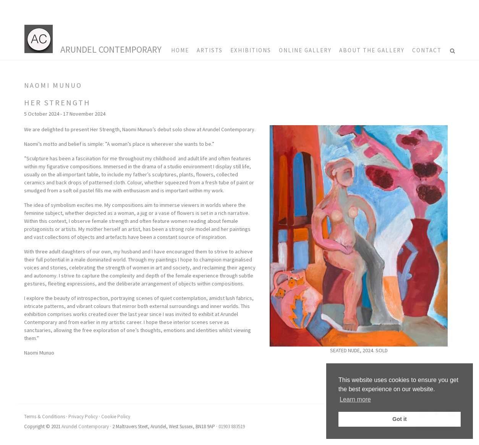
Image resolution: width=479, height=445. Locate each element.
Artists (210, 50)
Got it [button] (399, 419)
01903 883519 (231, 426)
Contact (427, 50)
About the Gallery (372, 50)
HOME (180, 50)
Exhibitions (250, 50)
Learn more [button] (355, 399)
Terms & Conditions (44, 416)
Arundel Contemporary (111, 49)
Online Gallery (305, 50)
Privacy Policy (83, 416)
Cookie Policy (115, 416)
